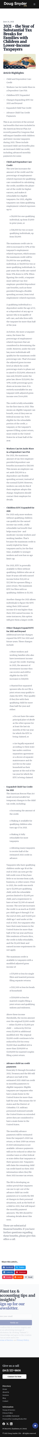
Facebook (8, 1267)
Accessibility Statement (10, 1416)
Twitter (20, 1267)
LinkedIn (8, 1272)
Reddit (18, 1277)
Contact (5, 1401)
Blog (4, 1398)
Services (5, 1395)
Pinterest (21, 1272)
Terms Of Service (8, 1410)
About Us (5, 1392)
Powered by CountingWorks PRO (14, 1419)
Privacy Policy (19, 1340)
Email (28, 1277)
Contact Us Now (14, 1377)
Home (4, 1389)
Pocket (7, 1277)
